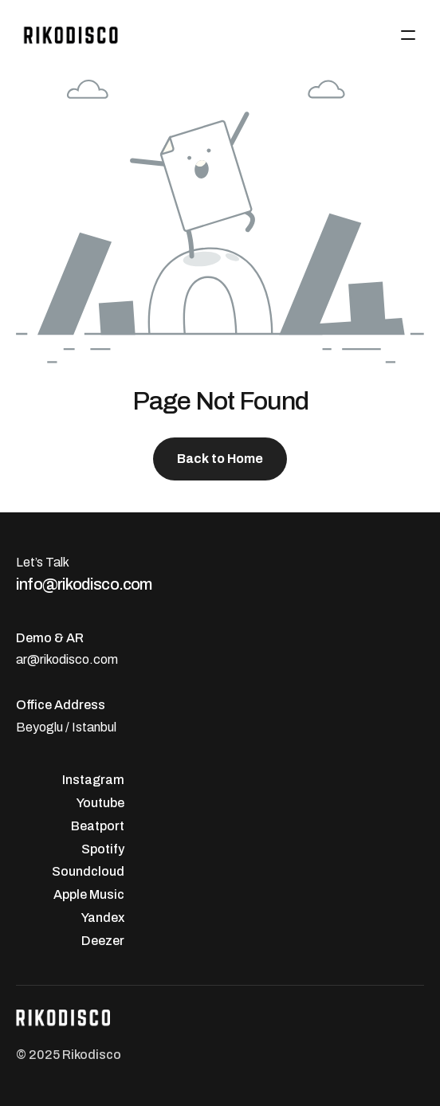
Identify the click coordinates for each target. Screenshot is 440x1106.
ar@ (28, 659)
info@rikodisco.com (84, 584)
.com (103, 659)
